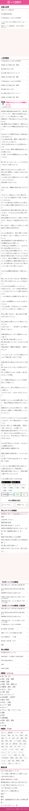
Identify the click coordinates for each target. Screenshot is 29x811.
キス (9, 752)
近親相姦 (5, 718)
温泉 (2, 743)
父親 (7, 743)
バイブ (24, 485)
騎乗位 (18, 760)
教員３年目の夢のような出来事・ (11, 537)
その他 (4, 725)
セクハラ (3, 752)
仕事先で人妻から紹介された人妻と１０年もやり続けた (13, 597)
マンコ (25, 758)
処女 (13, 760)
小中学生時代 (4, 758)
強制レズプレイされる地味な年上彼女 (11, 633)
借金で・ (3, 794)
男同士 (21, 735)
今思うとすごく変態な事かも (10, 791)
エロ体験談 (16, 809)
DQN (13, 738)
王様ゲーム (11, 763)
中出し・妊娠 (6, 702)
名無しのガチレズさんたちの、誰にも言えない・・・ (14, 550)
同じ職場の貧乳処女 (6, 14)
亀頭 (17, 758)
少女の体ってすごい (7, 519)
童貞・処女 (5, 700)
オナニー (5, 707)
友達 (5, 487)
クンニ (24, 746)
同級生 (11, 487)
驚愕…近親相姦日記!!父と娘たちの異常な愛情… (14, 801)
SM (9, 485)
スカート (16, 485)
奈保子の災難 (5, 668)
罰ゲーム (18, 763)
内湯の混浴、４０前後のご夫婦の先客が (12, 656)
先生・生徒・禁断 (8, 679)
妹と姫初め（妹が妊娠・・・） (9, 629)
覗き (22, 732)
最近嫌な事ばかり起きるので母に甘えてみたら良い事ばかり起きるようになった (14, 784)
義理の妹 (15, 743)
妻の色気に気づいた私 (7, 69)
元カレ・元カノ (7, 689)
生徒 (11, 746)
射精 (22, 749)
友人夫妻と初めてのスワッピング (10, 73)
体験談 (12, 758)
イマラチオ (4, 749)
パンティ (14, 752)
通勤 (22, 738)
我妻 (2, 644)
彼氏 (23, 487)
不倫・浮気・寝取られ (9, 684)
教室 (2, 741)
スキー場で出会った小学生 (9, 788)
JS (9, 738)
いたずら (11, 749)
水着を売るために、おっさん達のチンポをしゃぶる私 (13, 601)
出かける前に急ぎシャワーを (10, 771)
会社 (17, 738)
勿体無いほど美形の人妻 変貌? (10, 65)
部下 (19, 746)
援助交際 (10, 732)
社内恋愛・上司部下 (8, 697)
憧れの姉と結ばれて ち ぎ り (10, 525)
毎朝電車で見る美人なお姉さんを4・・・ (12, 593)
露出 (11, 490)
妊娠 (9, 760)
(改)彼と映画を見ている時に (9, 779)
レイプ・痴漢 (6, 705)
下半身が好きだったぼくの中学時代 (11, 18)
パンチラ (16, 732)
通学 (7, 741)
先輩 (24, 743)
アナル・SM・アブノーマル (11, 710)
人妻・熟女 (5, 692)
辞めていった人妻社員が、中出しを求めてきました (13, 26)
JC (6, 738)
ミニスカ (3, 755)
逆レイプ (3, 732)
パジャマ (21, 752)
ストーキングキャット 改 (9, 805)
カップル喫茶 (17, 741)
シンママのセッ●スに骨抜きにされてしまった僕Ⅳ (13, 22)
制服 (2, 738)
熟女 (26, 735)
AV (19, 755)
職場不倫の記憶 (6, 522)
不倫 (20, 743)
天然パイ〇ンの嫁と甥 (7, 10)
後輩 (2, 746)
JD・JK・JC (7, 482)
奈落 (2, 664)
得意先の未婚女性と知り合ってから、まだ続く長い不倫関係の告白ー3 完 (14, 530)
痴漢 (9, 735)
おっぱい (3, 760)
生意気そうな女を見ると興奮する (22, 504)
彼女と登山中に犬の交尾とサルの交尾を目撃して (14, 541)
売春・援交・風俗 (8, 720)
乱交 (3, 715)
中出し (17, 749)
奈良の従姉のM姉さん (7, 660)
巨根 (21, 758)
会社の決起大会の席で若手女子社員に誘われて (13, 589)
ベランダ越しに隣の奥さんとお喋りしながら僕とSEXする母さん (14, 775)
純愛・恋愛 (17, 482)
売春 (23, 755)
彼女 (18, 487)
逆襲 (23, 760)
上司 (15, 746)
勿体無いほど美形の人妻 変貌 (9, 77)
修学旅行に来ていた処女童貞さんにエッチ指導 (14, 515)
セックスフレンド (8, 694)
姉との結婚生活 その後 (8, 637)
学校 (26, 738)
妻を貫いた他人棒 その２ (8, 640)
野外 (11, 741)
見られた (3, 735)
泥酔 (3, 712)
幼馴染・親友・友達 (8, 687)
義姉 (2, 796)
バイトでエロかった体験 (8, 504)
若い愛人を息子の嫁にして (9, 545)
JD (4, 485)
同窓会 (24, 741)
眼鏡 (15, 755)
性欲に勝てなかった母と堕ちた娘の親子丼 (13, 585)
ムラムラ (3, 763)
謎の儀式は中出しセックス (8, 652)
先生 (7, 746)
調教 (5, 490)
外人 (3, 723)
